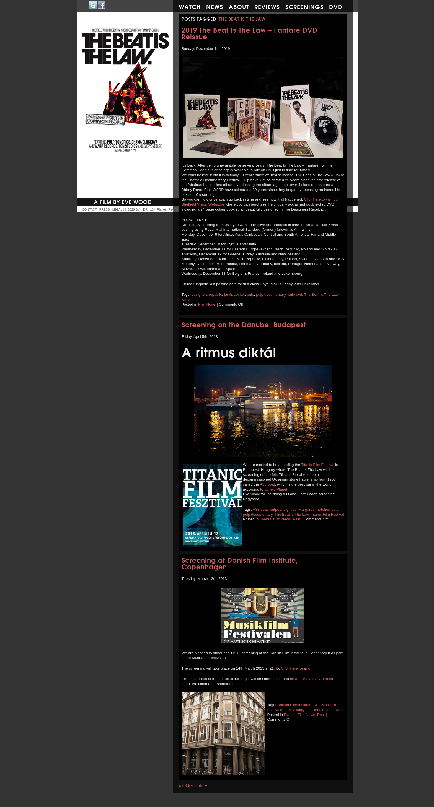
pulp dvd (295, 294)
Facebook (101, 5)
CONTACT (89, 209)
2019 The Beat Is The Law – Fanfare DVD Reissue (249, 32)
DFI (316, 705)
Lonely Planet (275, 489)
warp (186, 299)
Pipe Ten (174, 209)
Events (265, 519)
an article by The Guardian (312, 679)
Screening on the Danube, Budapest (244, 324)
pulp (250, 294)
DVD (335, 6)
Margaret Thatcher (314, 509)
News (214, 6)
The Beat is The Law (321, 294)
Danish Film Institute (294, 705)
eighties (289, 509)
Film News (207, 304)
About (239, 6)
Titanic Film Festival (317, 465)
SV (138, 209)
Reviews (267, 6)
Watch (190, 6)
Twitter (93, 5)
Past (296, 519)
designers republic (207, 294)
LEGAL (117, 209)
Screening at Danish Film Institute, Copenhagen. (240, 562)
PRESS (104, 209)
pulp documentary (271, 294)
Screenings (304, 6)
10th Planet (158, 209)
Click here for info (295, 668)
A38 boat (267, 484)
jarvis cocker (234, 294)
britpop (275, 509)
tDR (145, 209)
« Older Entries (193, 785)
